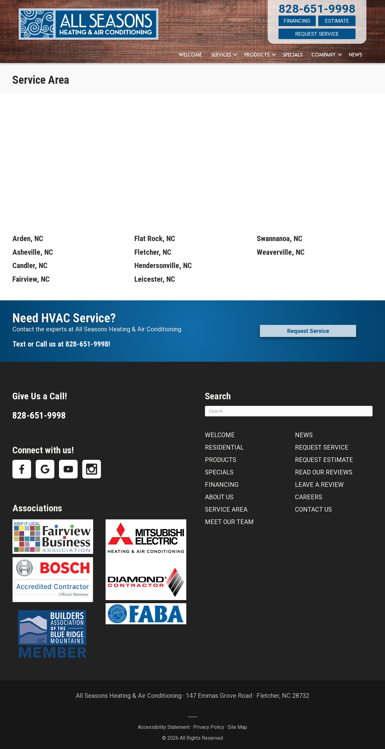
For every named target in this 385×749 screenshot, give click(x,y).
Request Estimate (324, 457)
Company (323, 51)
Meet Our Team (229, 519)
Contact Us (313, 507)
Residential (224, 445)
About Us (219, 494)
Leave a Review (319, 482)
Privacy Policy (208, 725)
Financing (297, 20)
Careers (308, 494)
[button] (235, 52)
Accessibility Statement (164, 725)
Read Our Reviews (323, 469)
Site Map (237, 725)
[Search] (289, 408)
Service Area (226, 507)
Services (221, 51)
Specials (292, 51)
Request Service (317, 32)
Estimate (337, 20)
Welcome (190, 51)
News (355, 51)
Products (257, 51)
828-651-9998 (317, 9)
